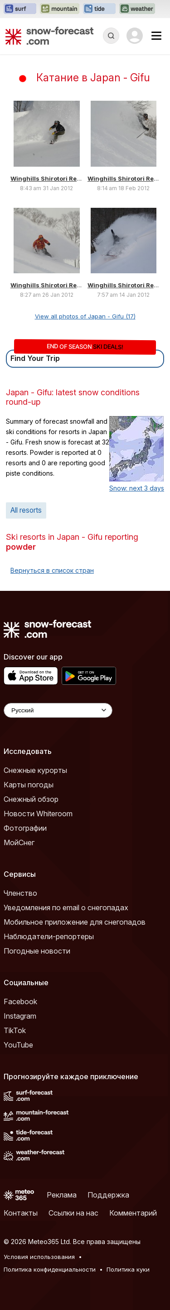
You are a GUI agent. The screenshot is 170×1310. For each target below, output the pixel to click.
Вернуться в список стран (52, 570)
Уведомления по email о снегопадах (66, 907)
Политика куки (128, 1269)
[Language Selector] (58, 710)
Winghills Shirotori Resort (49, 178)
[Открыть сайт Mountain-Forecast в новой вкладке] (59, 9)
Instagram (20, 1015)
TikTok (15, 1030)
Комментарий (133, 1212)
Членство (20, 893)
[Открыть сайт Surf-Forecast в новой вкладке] (20, 9)
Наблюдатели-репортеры (49, 936)
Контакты (21, 1212)
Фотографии (25, 828)
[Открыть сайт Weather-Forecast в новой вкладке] (137, 9)
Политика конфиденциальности (50, 1269)
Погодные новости (37, 950)
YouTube (18, 1044)
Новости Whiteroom (38, 813)
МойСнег (19, 842)
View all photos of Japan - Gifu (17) (85, 316)
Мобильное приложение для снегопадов (75, 921)
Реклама (62, 1194)
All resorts (26, 510)
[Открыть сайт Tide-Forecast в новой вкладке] (99, 9)
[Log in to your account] (134, 36)
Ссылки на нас (73, 1212)
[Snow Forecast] (49, 36)
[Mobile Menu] (156, 36)
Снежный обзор (31, 799)
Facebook (20, 1001)
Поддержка (108, 1194)
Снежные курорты (35, 770)
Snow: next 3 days (136, 488)
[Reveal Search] (111, 36)
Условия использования (39, 1256)
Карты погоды (28, 784)
